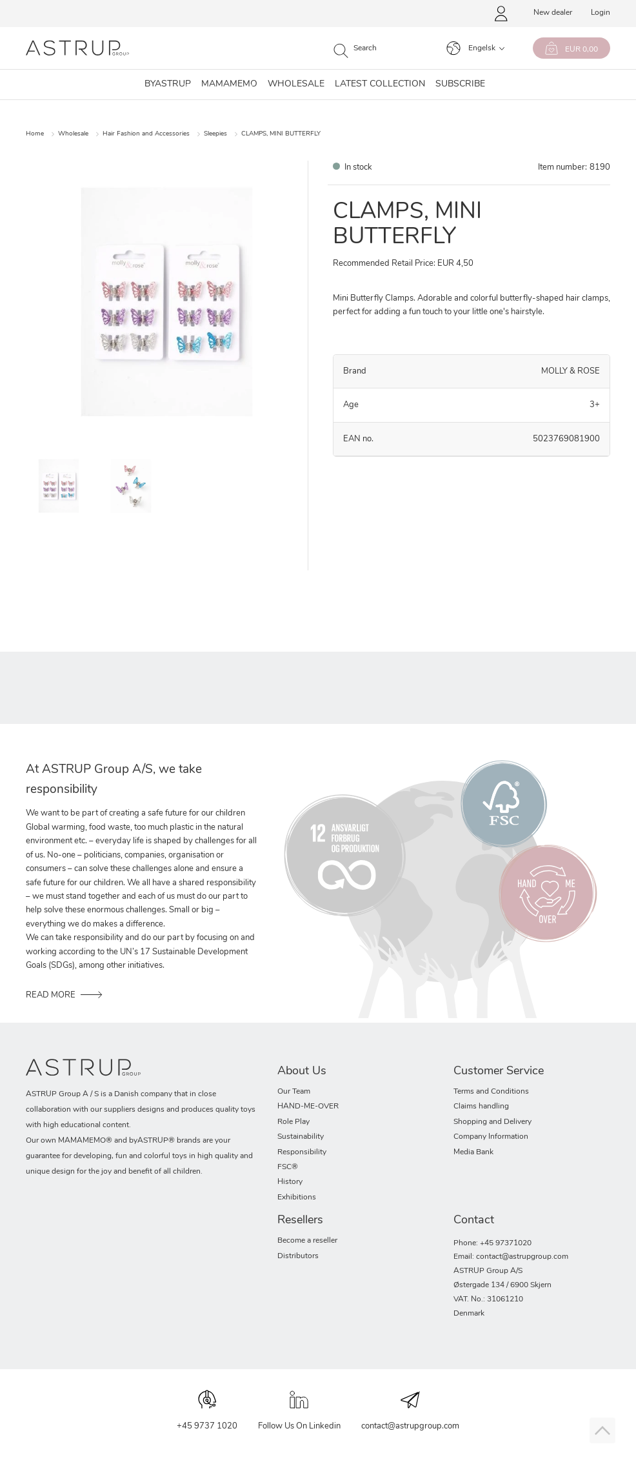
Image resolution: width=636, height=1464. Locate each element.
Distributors (298, 1256)
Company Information (490, 1137)
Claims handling (481, 1106)
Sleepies (215, 133)
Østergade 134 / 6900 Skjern (502, 1285)
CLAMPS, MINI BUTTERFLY (281, 133)
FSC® (287, 1167)
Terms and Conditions (491, 1092)
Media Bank (473, 1152)
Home (35, 133)
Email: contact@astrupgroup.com (510, 1257)
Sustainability (300, 1137)
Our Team (293, 1092)
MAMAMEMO (229, 84)
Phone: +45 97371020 (492, 1243)
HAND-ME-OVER (308, 1106)
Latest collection (380, 84)
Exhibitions (296, 1197)
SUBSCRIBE (460, 84)
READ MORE (50, 995)
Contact (473, 1220)
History (290, 1182)
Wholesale (296, 84)
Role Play (293, 1122)
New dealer (552, 13)
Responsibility (301, 1152)
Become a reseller (307, 1241)
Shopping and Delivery (492, 1122)
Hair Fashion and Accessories (146, 133)
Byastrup (167, 84)
